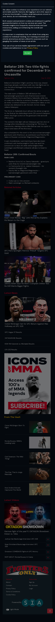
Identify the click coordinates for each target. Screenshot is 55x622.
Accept (28, 53)
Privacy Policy (32, 48)
